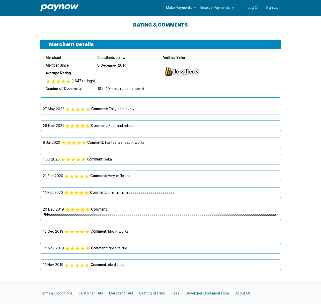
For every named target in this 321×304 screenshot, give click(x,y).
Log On (254, 8)
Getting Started (152, 293)
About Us (243, 293)
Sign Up (272, 8)
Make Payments (179, 8)
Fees (175, 293)
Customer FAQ (91, 293)
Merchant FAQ (121, 293)
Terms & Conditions (56, 293)
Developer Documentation (207, 293)
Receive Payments (215, 8)
